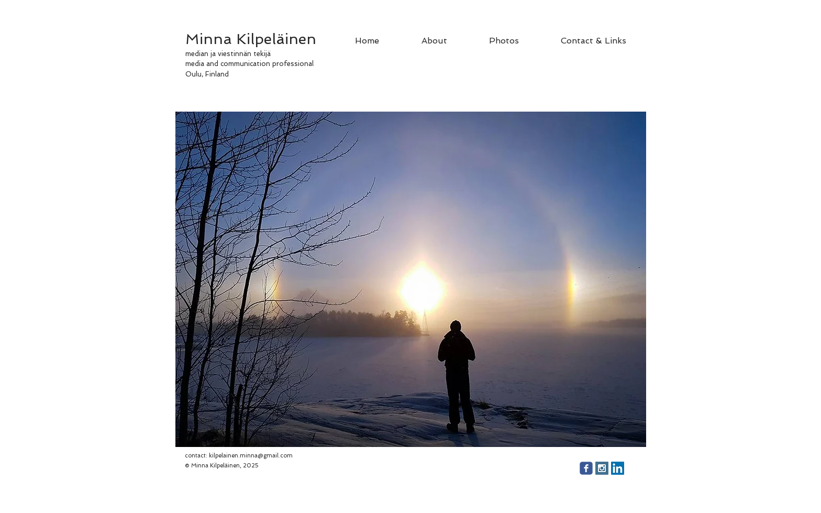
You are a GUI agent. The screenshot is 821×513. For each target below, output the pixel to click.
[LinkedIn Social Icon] (617, 468)
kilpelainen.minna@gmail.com (251, 455)
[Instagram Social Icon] (601, 468)
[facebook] (586, 468)
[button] (410, 279)
